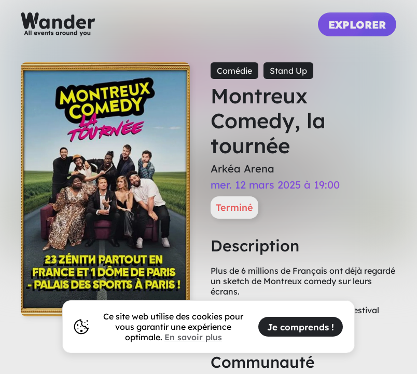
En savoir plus (193, 337)
